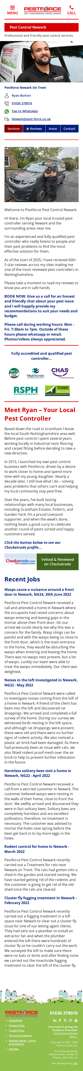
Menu (12, 10)
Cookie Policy (16, 1030)
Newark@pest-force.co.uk (31, 119)
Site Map (14, 1049)
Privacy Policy (17, 1025)
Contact (69, 129)
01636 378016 (22, 103)
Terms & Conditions (20, 1035)
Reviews (34, 129)
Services (14, 129)
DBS (75, 1063)
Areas (53, 129)
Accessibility (16, 1020)
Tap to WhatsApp (25, 111)
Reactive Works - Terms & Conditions (22, 1042)
